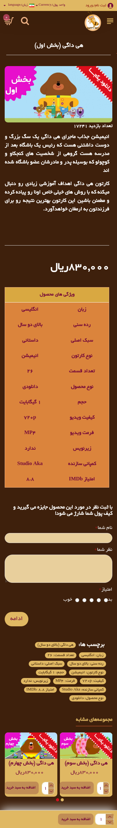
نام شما (105, 528)
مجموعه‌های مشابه (94, 720)
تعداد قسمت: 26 (60, 655)
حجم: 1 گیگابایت (51, 672)
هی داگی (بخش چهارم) (31, 763)
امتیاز (106, 590)
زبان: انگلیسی (92, 655)
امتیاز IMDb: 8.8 (41, 690)
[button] (62, 799)
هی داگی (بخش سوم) (86, 763)
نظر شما (104, 550)
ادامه (16, 619)
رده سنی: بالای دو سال (87, 664)
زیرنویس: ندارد (35, 681)
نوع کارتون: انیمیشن (87, 672)
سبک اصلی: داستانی (46, 664)
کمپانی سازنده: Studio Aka (83, 690)
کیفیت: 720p (93, 681)
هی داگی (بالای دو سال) (55, 645)
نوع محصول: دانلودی (88, 698)
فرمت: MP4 (65, 681)
